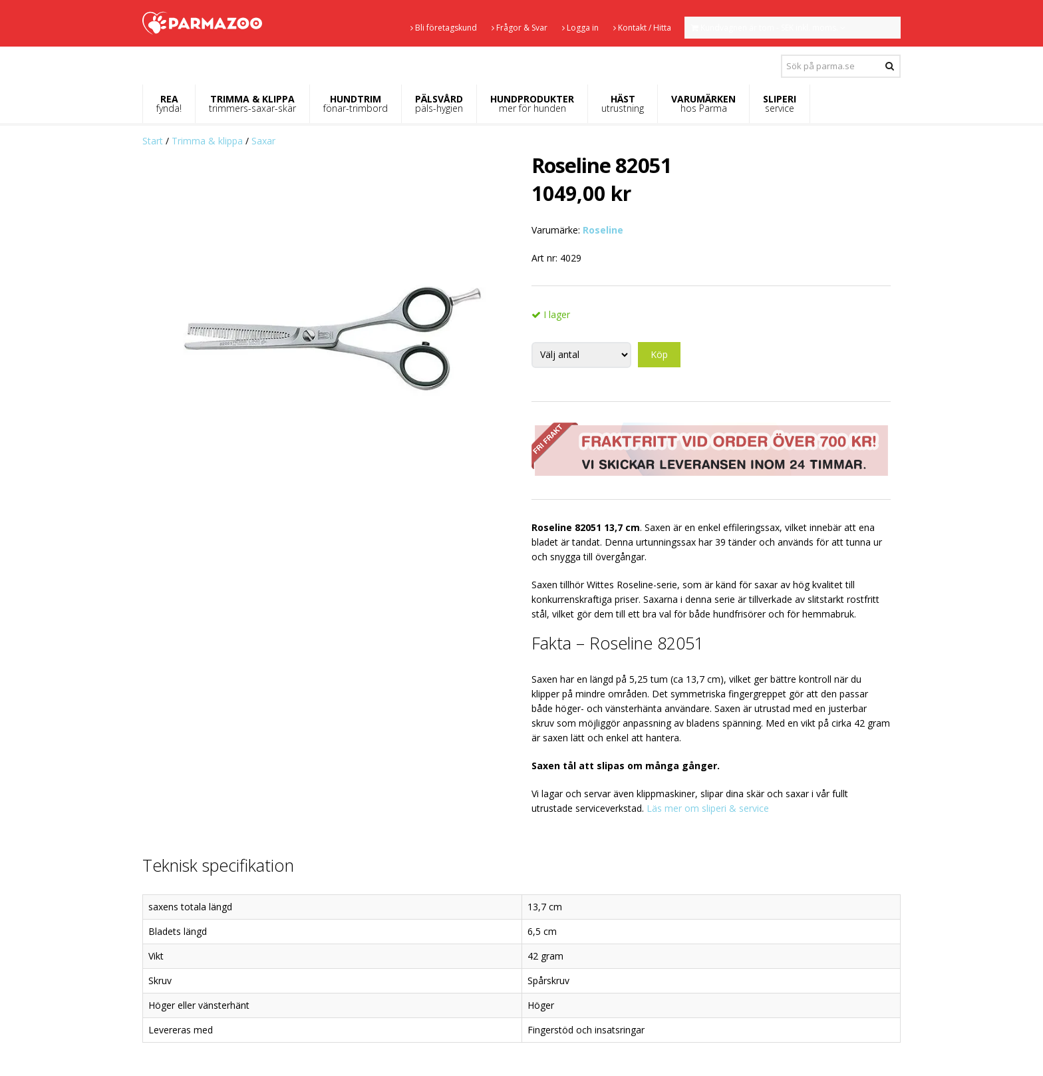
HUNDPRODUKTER (532, 103)
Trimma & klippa (207, 140)
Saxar (263, 140)
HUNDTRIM (355, 103)
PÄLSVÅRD (439, 103)
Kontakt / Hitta (642, 27)
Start (152, 140)
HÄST (622, 103)
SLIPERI (779, 103)
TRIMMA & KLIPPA (252, 103)
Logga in (580, 27)
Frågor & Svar (519, 27)
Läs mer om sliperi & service (708, 808)
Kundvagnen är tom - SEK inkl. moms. (768, 27)
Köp (659, 354)
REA (169, 103)
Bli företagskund (443, 27)
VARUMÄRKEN (703, 103)
